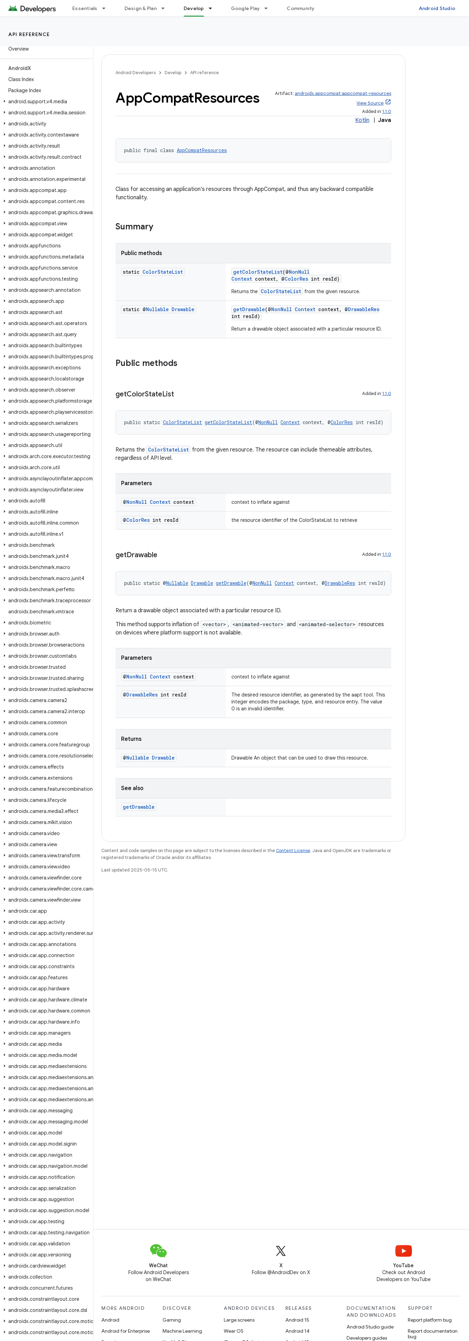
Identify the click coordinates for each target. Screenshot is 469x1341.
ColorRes (296, 278)
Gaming (172, 1320)
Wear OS (233, 1331)
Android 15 (297, 1320)
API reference (29, 34)
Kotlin (362, 120)
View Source (370, 103)
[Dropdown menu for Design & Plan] (166, 8)
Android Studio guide (370, 1327)
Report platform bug (430, 1320)
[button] (45, 101)
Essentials (85, 8)
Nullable (157, 309)
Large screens (239, 1320)
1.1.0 (386, 111)
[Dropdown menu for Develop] (213, 8)
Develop (173, 73)
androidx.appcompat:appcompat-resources (343, 93)
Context (241, 278)
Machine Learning (182, 1331)
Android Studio (437, 8)
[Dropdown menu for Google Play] (269, 8)
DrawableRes (363, 309)
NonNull (299, 272)
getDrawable (249, 309)
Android (110, 1320)
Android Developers (136, 73)
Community (300, 8)
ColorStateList (162, 272)
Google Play (245, 8)
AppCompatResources (202, 150)
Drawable (183, 309)
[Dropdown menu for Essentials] (107, 8)
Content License (293, 850)
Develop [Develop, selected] (194, 8)
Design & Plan (141, 8)
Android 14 (297, 1331)
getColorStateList (258, 272)
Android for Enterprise (125, 1331)
